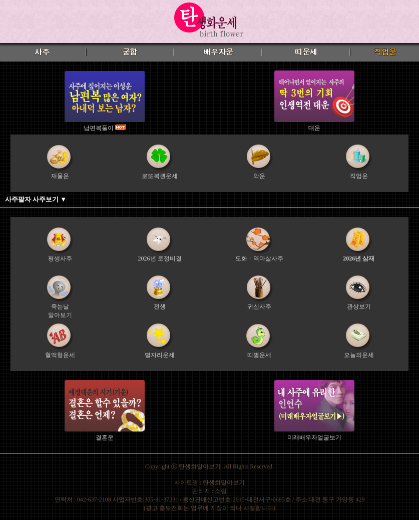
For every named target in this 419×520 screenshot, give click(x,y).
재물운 (60, 176)
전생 (160, 306)
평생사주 (60, 258)
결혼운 (105, 437)
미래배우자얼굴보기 (314, 437)
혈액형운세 (60, 355)
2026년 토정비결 (160, 258)
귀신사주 (259, 306)
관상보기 (359, 306)
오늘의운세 (359, 355)
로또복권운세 (160, 176)
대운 (314, 128)
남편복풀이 (99, 128)
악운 (259, 176)
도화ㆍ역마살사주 (259, 258)
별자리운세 (160, 355)
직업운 (359, 176)
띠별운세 (259, 355)
